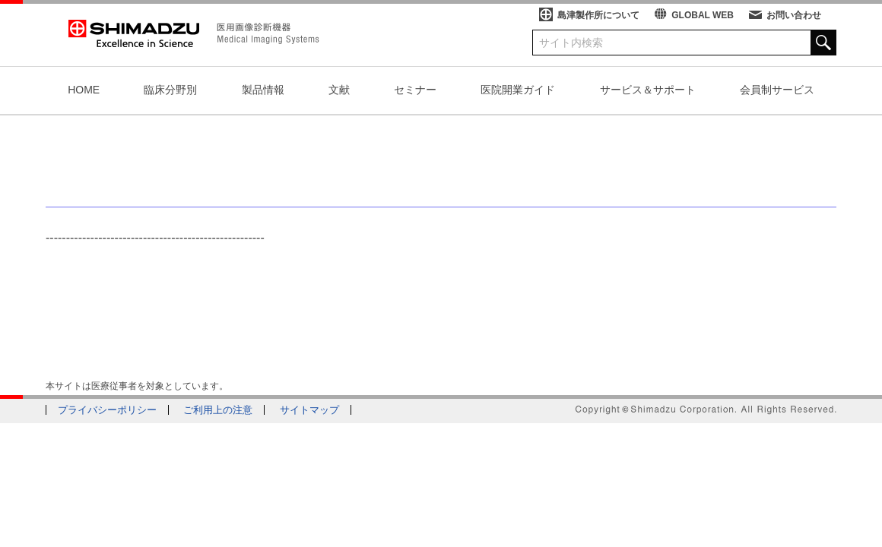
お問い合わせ (793, 15)
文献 (339, 90)
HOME (84, 90)
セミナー (415, 90)
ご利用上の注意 (217, 410)
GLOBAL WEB (702, 15)
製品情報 (263, 90)
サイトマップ (309, 410)
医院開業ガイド (518, 90)
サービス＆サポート (648, 90)
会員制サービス (777, 90)
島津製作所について (598, 15)
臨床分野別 (170, 90)
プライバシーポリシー (107, 410)
